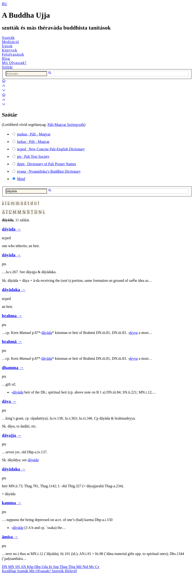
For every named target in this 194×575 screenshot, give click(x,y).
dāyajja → (11, 435)
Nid (85, 567)
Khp (30, 567)
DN (5, 567)
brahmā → (12, 341)
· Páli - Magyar (34, 134)
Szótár (7, 67)
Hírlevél (71, 571)
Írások (7, 46)
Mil (79, 567)
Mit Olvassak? (14, 63)
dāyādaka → (13, 289)
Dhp (38, 567)
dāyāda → (11, 229)
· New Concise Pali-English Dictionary (51, 149)
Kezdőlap (9, 571)
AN (23, 567)
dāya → (9, 401)
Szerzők (58, 571)
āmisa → (10, 536)
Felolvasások (13, 54)
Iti (51, 567)
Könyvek (9, 50)
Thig (72, 567)
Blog (6, 59)
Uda (45, 567)
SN (18, 567)
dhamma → (13, 367)
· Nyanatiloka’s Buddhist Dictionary (49, 171)
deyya (133, 333)
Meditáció (10, 42)
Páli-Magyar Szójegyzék (66, 125)
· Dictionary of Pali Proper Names (46, 164)
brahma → (12, 315)
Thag (64, 567)
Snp (56, 567)
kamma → (11, 502)
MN (11, 567)
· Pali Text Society (33, 156)
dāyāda (46, 333)
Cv (97, 567)
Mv (92, 567)
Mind (21, 179)
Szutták (8, 38)
